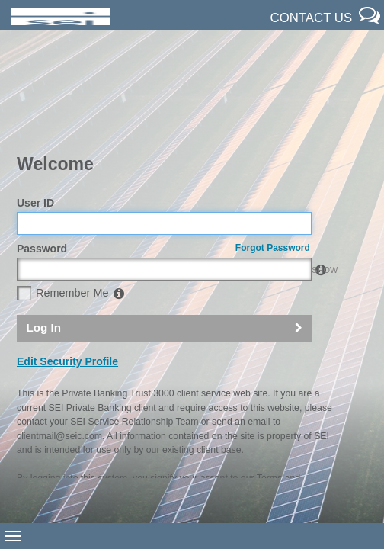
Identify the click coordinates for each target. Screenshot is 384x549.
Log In (43, 239)
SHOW (295, 182)
